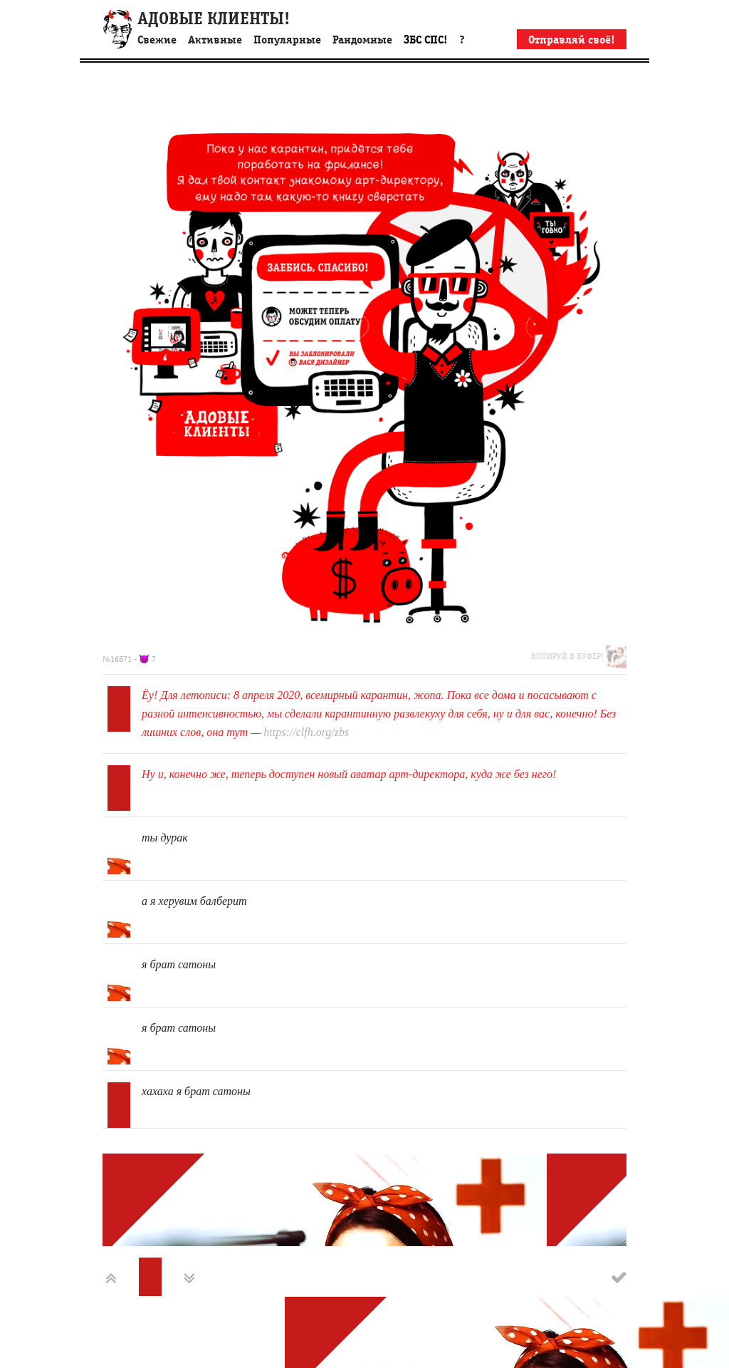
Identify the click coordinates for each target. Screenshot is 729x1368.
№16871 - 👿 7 (129, 659)
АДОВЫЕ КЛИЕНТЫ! (213, 19)
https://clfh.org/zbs (306, 732)
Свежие (157, 39)
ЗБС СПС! (426, 39)
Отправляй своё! (571, 39)
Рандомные (362, 39)
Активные (215, 39)
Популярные (287, 39)
